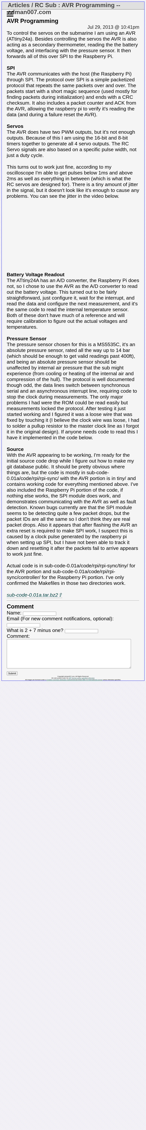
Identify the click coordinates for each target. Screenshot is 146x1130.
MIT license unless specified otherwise (82, 684)
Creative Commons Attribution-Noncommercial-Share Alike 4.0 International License (74, 685)
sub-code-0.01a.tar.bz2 (32, 595)
